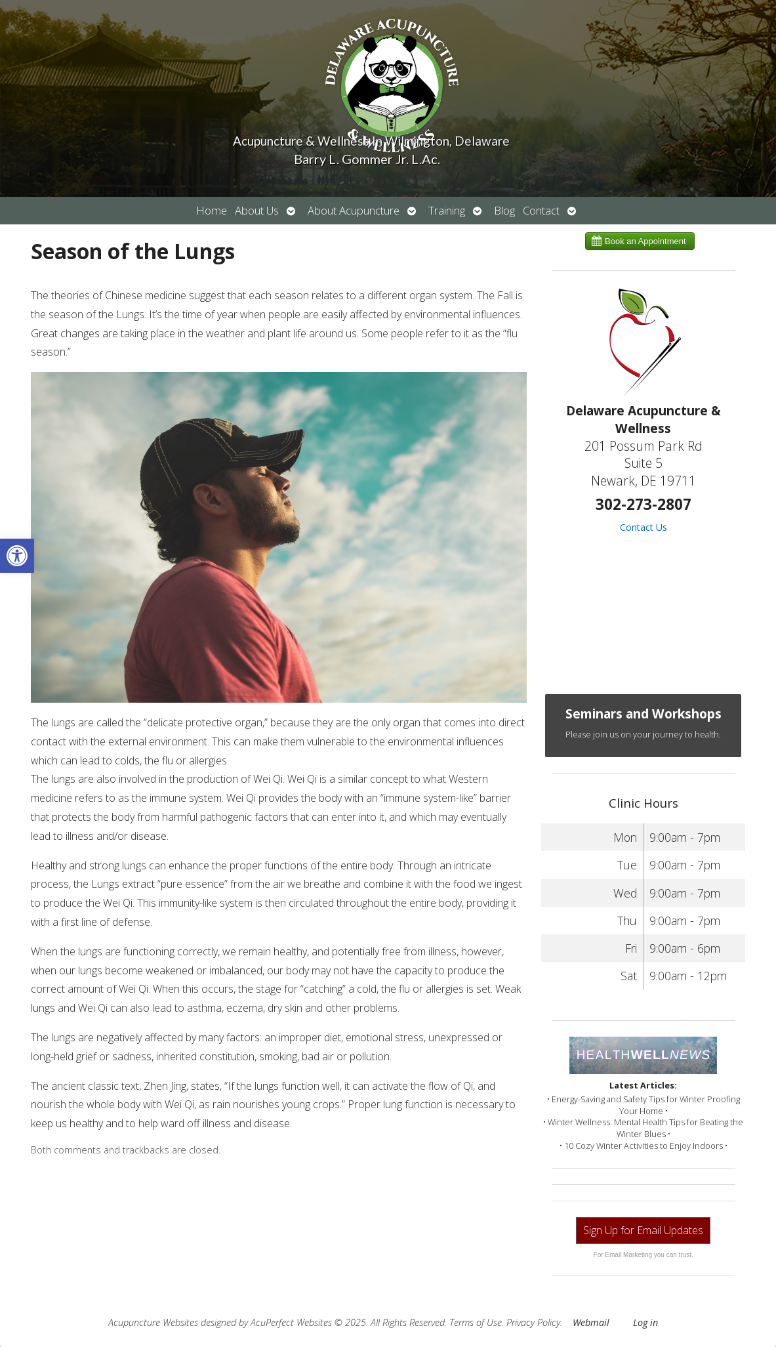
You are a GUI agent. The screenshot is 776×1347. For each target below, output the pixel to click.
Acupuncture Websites (153, 1322)
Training (446, 210)
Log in (645, 1322)
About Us (257, 210)
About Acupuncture (353, 210)
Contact (541, 210)
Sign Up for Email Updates (643, 1230)
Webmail (591, 1322)
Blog (504, 210)
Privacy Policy (533, 1322)
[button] (17, 556)
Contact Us (643, 527)
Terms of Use (475, 1322)
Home (211, 210)
